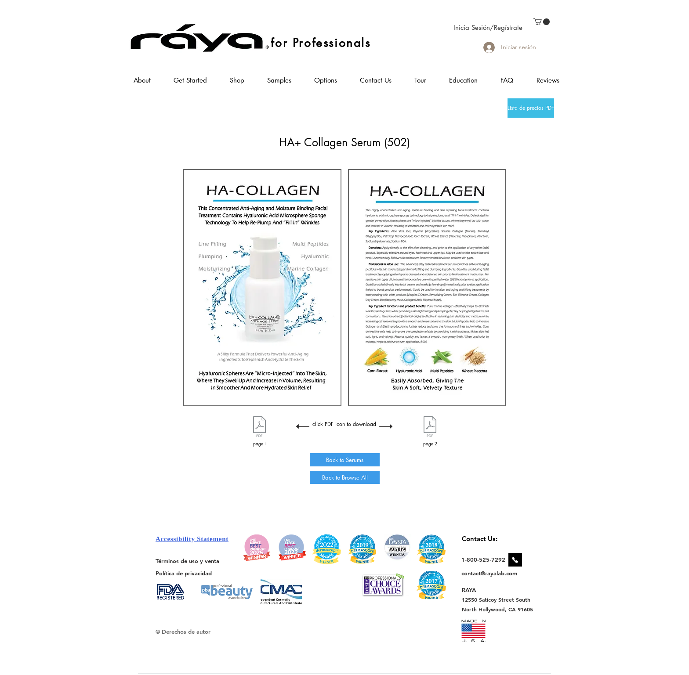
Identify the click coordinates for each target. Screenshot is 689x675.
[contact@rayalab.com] (490, 573)
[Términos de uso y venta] (187, 561)
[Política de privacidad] (184, 573)
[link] (541, 21)
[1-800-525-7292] (483, 559)
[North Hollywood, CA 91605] (497, 609)
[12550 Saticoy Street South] (496, 599)
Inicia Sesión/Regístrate (487, 27)
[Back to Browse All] (345, 477)
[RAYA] (474, 589)
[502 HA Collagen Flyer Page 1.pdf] (259, 427)
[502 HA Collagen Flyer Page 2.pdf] (430, 427)
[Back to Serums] (345, 459)
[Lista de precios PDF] (531, 108)
